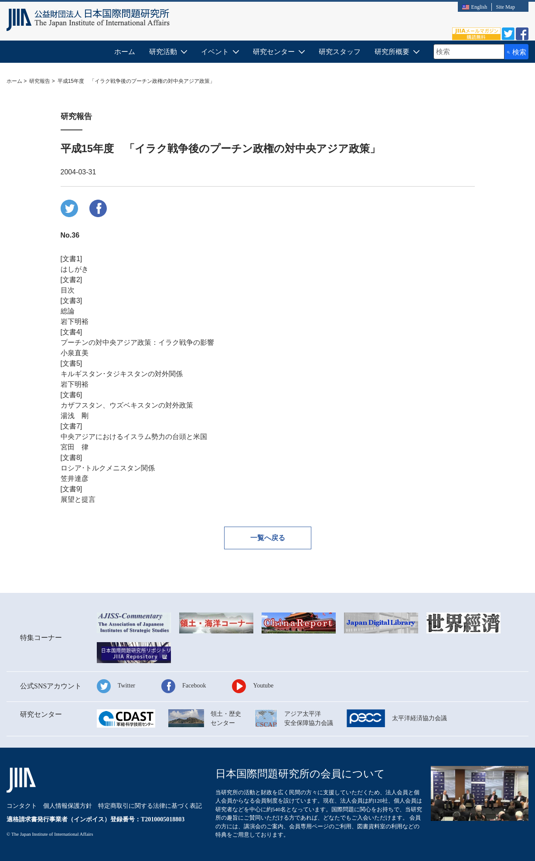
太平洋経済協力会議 (419, 718)
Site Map (505, 7)
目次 (68, 290)
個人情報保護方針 (67, 806)
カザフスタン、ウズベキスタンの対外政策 (127, 405)
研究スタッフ (340, 51)
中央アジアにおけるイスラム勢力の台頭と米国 (134, 436)
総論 (68, 311)
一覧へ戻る (267, 537)
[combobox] (468, 51)
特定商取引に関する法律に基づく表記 (150, 806)
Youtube (263, 685)
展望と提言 (78, 499)
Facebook (194, 685)
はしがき (75, 269)
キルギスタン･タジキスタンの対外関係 (122, 374)
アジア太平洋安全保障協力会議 (308, 718)
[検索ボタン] (516, 51)
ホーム (124, 51)
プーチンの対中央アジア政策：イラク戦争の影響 (137, 342)
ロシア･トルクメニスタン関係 (108, 468)
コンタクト (22, 806)
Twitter (126, 685)
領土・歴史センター (226, 718)
